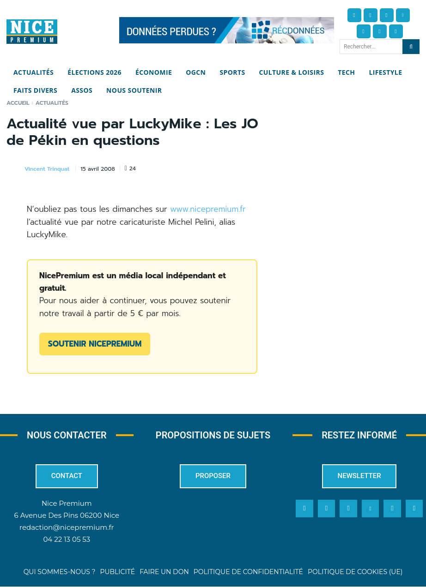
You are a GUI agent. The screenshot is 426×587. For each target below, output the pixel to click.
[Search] (411, 46)
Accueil (18, 103)
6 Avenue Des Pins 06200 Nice (66, 515)
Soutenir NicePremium (94, 344)
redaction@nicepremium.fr (66, 527)
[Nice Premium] (31, 31)
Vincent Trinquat (46, 169)
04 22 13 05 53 (66, 539)
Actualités (52, 103)
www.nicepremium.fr (208, 209)
